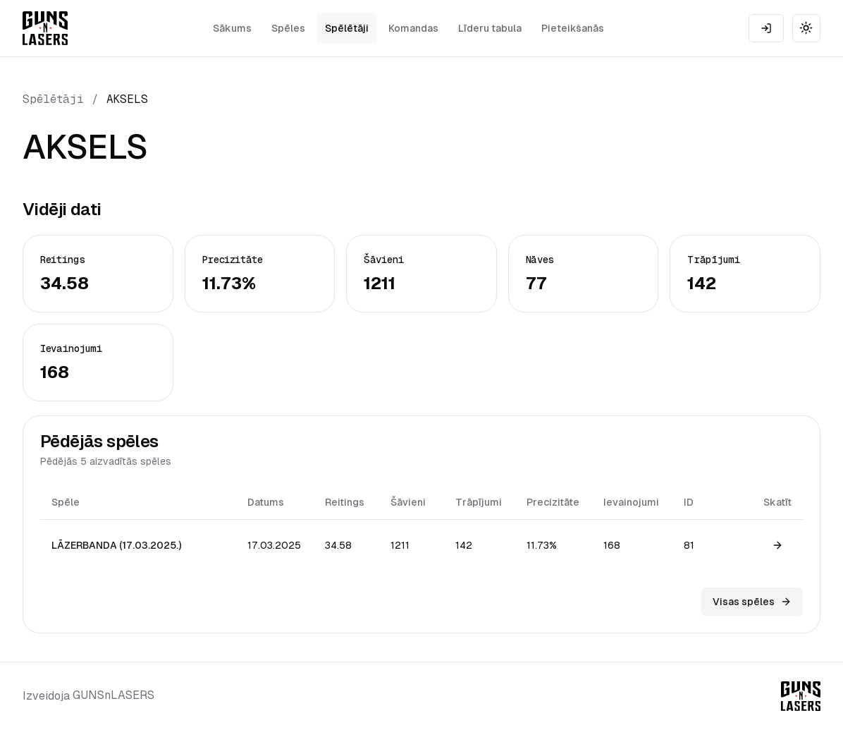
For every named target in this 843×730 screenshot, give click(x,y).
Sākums (232, 28)
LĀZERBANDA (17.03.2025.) (116, 545)
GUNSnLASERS (113, 695)
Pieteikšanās (572, 28)
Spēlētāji (347, 28)
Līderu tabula (490, 28)
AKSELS (127, 99)
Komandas (413, 28)
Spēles (288, 28)
